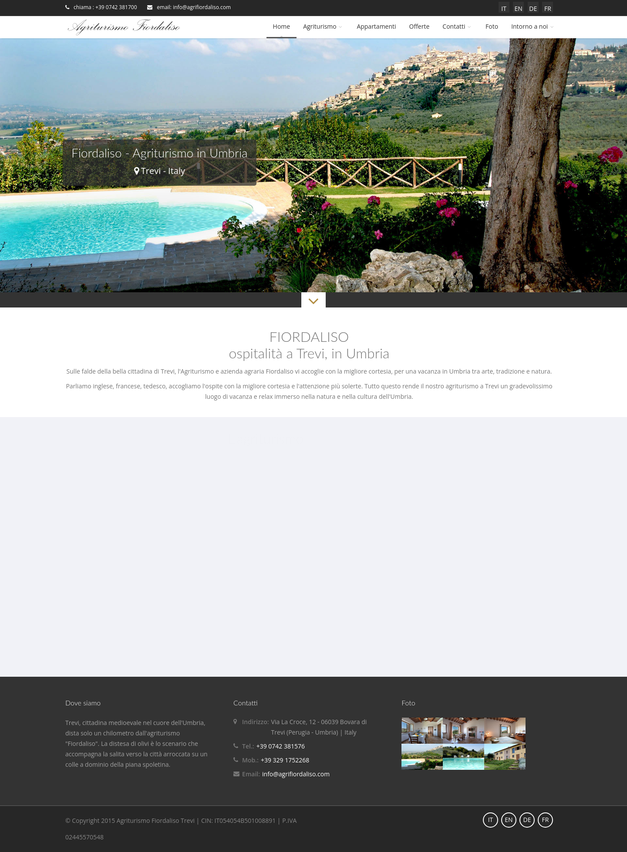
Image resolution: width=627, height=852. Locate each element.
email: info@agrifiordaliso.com (189, 7)
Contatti (457, 26)
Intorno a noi (533, 26)
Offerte (419, 26)
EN (518, 8)
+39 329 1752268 (285, 760)
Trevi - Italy (159, 171)
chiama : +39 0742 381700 (101, 7)
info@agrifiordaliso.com (296, 774)
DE (533, 8)
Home (281, 26)
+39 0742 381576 (280, 746)
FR (547, 8)
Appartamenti (376, 26)
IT (503, 8)
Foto (491, 26)
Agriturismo (323, 26)
